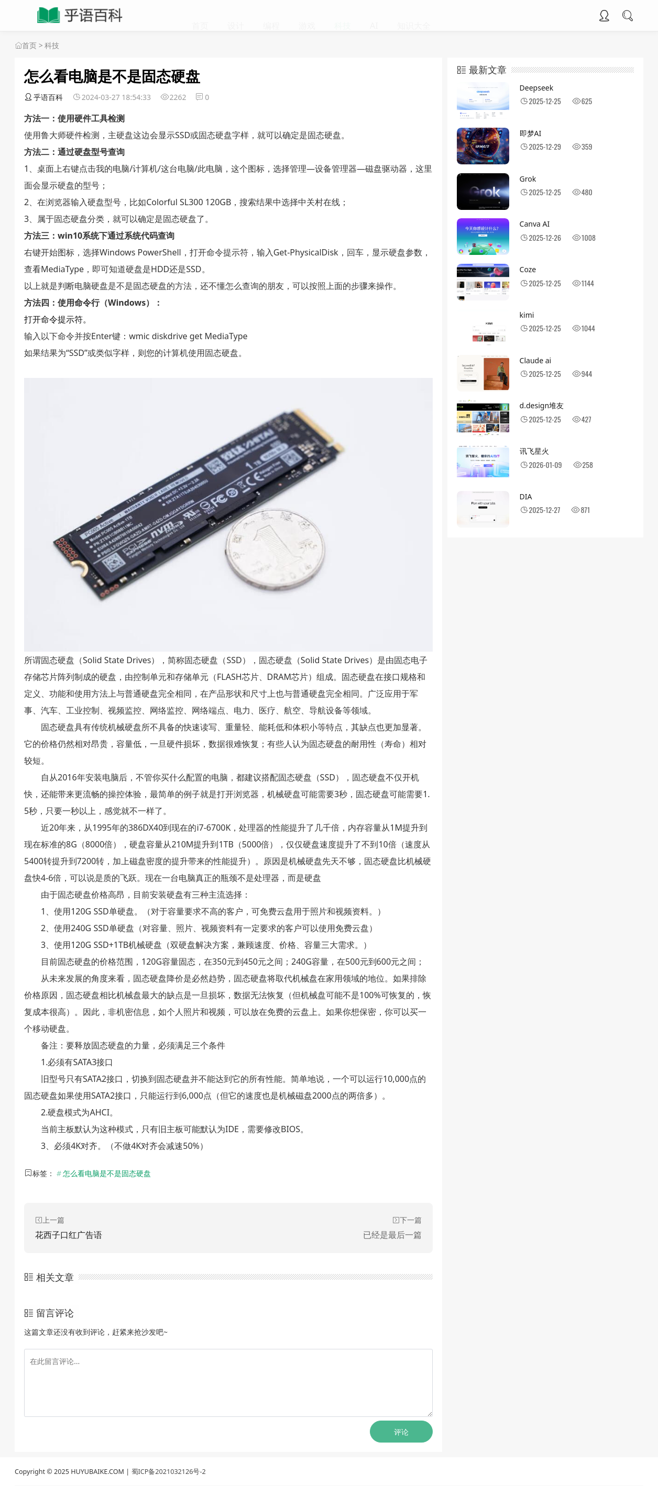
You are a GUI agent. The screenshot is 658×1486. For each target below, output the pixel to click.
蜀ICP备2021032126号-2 (168, 1471)
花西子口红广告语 (68, 1235)
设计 (235, 15)
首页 (200, 15)
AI (374, 15)
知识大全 (414, 15)
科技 (342, 15)
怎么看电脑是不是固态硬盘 (107, 1173)
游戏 (307, 15)
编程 (271, 15)
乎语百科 (43, 97)
